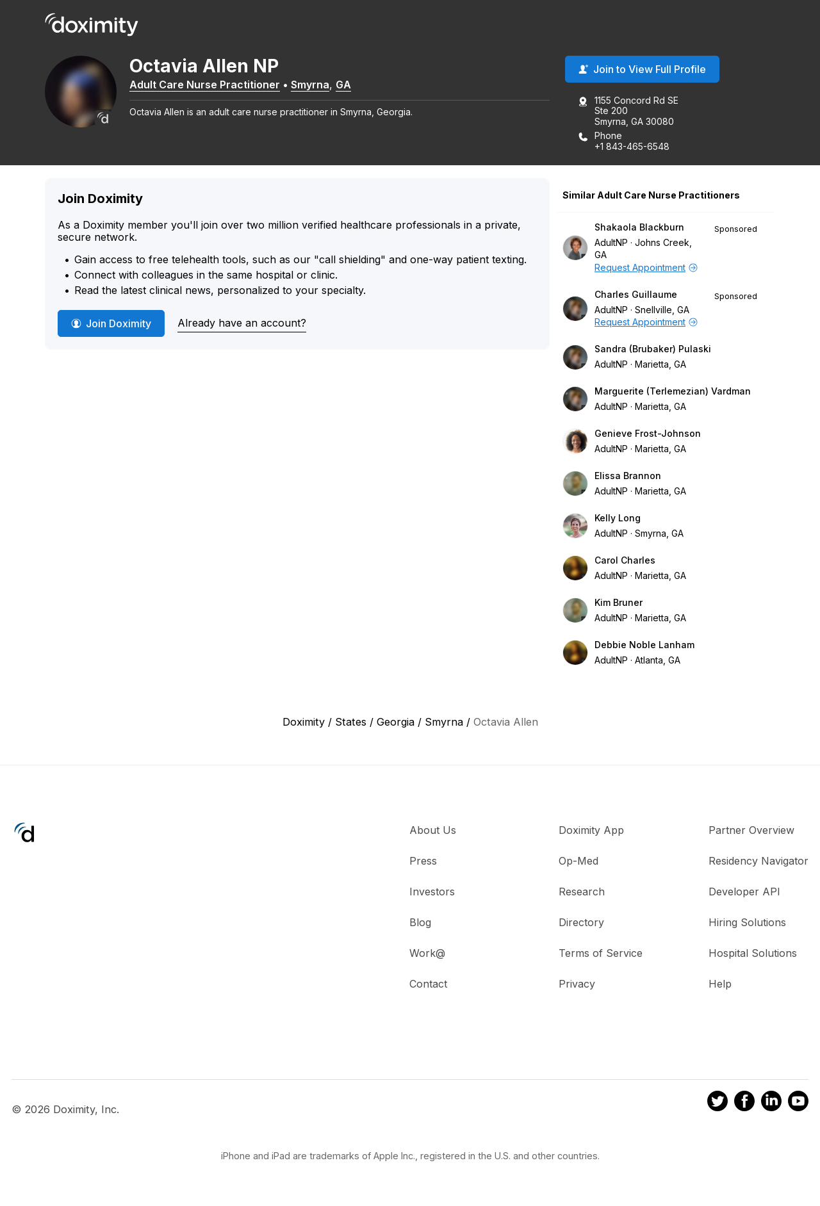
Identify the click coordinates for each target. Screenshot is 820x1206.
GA (348, 85)
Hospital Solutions (753, 953)
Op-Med (578, 861)
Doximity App (591, 830)
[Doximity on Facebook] (744, 1103)
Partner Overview (751, 830)
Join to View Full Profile (642, 69)
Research (582, 892)
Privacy (577, 984)
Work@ (427, 953)
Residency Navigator (758, 861)
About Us (432, 830)
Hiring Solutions (747, 923)
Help (720, 984)
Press (423, 861)
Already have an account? (241, 323)
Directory (581, 923)
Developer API (744, 892)
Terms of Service (601, 953)
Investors (432, 892)
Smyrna (315, 85)
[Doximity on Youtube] (798, 1103)
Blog (420, 923)
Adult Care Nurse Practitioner (210, 85)
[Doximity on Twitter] (717, 1103)
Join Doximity (111, 324)
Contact (428, 984)
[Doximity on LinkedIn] (771, 1103)
